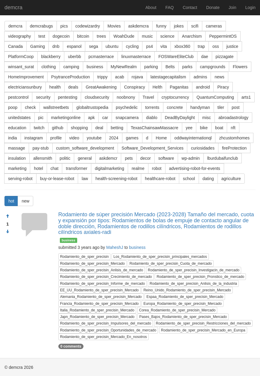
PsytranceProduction (70, 76)
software (166, 158)
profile (56, 138)
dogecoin (61, 36)
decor (145, 158)
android (203, 87)
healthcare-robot (160, 178)
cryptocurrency (175, 97)
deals (73, 87)
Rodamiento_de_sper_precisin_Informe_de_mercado (102, 283)
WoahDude (123, 36)
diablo (151, 117)
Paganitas (179, 87)
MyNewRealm (124, 66)
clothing (48, 66)
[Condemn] (7, 231)
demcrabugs (41, 26)
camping (71, 66)
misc (206, 117)
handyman (200, 107)
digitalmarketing (109, 168)
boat (219, 127)
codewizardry (87, 26)
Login (250, 7)
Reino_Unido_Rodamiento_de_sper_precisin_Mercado (187, 290)
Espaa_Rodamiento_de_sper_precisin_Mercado (184, 297)
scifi (194, 26)
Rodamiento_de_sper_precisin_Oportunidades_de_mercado (108, 330)
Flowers (240, 66)
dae (204, 56)
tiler (221, 107)
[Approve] (7, 216)
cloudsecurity (97, 97)
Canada (15, 46)
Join (232, 7)
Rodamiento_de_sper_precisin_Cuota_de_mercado (171, 263)
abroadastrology (233, 117)
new (25, 201)
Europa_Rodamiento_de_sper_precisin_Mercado (182, 304)
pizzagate (225, 56)
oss (215, 46)
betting (117, 127)
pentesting (67, 97)
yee (189, 127)
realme (138, 168)
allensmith (42, 158)
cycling (132, 46)
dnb (55, 46)
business (95, 66)
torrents (152, 107)
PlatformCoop (21, 56)
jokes (179, 26)
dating (208, 178)
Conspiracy (134, 87)
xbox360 (182, 46)
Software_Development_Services (152, 148)
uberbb (74, 56)
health (55, 87)
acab (119, 76)
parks (187, 66)
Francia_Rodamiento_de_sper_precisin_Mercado (99, 304)
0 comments (70, 346)
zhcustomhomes (234, 138)
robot (157, 168)
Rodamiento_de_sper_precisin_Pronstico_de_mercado (200, 277)
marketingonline (65, 117)
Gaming (37, 46)
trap (201, 46)
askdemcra (138, 26)
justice (232, 46)
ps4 (149, 46)
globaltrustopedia (92, 107)
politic (65, 158)
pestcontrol (18, 97)
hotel (38, 168)
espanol (74, 46)
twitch (39, 127)
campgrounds (212, 66)
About (150, 7)
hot (11, 201)
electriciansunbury (25, 87)
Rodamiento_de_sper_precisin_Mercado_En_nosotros (103, 337)
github (57, 127)
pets (129, 158)
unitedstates (19, 117)
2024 (113, 138)
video (74, 138)
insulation (17, 158)
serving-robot (20, 178)
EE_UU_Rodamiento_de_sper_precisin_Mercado (99, 290)
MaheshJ (114, 247)
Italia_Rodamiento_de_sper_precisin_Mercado (97, 310)
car (105, 117)
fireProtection (234, 148)
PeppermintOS (223, 36)
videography (19, 36)
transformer (76, 168)
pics (64, 26)
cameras (214, 26)
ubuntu (112, 46)
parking (151, 66)
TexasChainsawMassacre (154, 127)
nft (233, 127)
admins (200, 76)
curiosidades (203, 148)
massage (16, 148)
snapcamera (127, 117)
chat (54, 168)
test (41, 36)
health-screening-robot (116, 178)
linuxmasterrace (136, 56)
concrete (175, 107)
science (167, 36)
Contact (190, 7)
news (219, 76)
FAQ (169, 7)
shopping (79, 127)
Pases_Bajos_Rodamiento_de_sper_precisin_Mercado (183, 317)
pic (41, 117)
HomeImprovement (26, 76)
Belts (170, 66)
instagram (34, 138)
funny (161, 26)
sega (93, 46)
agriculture (231, 178)
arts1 (246, 97)
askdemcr (108, 158)
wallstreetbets (56, 107)
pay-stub (41, 148)
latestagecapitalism (168, 76)
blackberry (51, 56)
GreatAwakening (101, 87)
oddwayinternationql (193, 138)
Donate (213, 7)
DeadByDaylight (180, 117)
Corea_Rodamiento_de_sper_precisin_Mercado (177, 310)
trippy (102, 76)
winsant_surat (21, 66)
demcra (13, 7)
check (30, 107)
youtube (94, 138)
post (235, 107)
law (85, 178)
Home (161, 138)
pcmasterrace (101, 56)
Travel (148, 97)
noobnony (126, 97)
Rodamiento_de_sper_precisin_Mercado (92, 263)
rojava (137, 76)
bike (204, 127)
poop (12, 107)
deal (99, 127)
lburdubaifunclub (222, 158)
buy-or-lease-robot (57, 178)
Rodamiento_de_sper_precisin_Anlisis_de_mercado (101, 270)
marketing (17, 168)
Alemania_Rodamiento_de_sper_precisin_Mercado (101, 297)
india (12, 138)
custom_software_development (85, 148)
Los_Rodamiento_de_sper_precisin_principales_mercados (160, 257)
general (85, 158)
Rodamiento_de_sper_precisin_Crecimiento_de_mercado (106, 277)
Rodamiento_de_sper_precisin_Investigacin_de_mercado (193, 270)
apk (91, 117)
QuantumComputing (215, 97)
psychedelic (127, 107)
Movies (114, 26)
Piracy (223, 87)
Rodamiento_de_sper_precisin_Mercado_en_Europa (203, 330)
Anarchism (192, 36)
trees (101, 36)
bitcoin (83, 36)
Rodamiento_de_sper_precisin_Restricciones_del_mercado (203, 323)
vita (163, 46)
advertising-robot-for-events (194, 168)
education (17, 127)
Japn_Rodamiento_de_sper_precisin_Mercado (97, 317)
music (147, 36)
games (132, 138)
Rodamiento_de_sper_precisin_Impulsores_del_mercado (105, 323)
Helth (157, 87)
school (189, 178)
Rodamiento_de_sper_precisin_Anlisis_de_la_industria (193, 283)
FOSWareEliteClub (176, 56)
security (43, 97)
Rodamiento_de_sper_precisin (84, 257)
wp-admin (191, 158)
